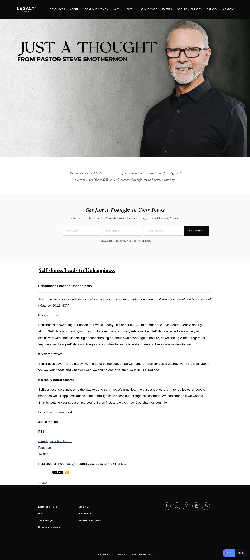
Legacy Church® (109, 554)
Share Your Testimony (49, 527)
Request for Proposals (89, 520)
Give (129, 9)
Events (167, 9)
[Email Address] (163, 232)
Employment (84, 513)
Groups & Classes (189, 9)
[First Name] (82, 232)
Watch (117, 9)
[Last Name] (122, 232)
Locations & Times (95, 9)
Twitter (43, 454)
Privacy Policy (147, 554)
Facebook (45, 447)
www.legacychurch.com (55, 441)
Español (212, 9)
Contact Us (83, 506)
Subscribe (196, 232)
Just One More (147, 9)
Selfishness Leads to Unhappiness (77, 270)
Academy (229, 9)
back (44, 482)
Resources (57, 9)
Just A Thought (45, 520)
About (74, 9)
